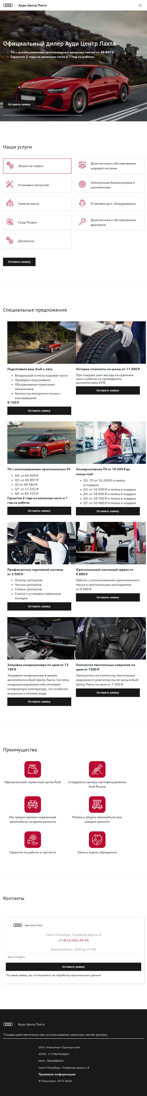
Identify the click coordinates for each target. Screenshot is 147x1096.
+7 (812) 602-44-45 (73, 940)
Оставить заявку (19, 104)
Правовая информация (57, 1074)
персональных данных (86, 975)
